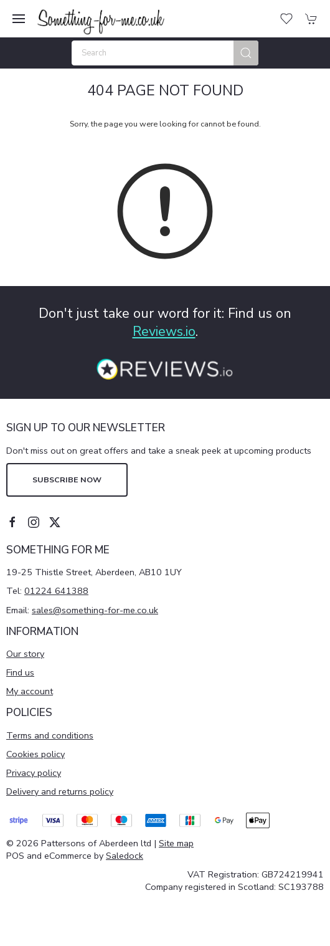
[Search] (165, 53)
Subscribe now (66, 479)
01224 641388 (56, 591)
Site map (176, 843)
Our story (25, 653)
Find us (20, 672)
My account (29, 691)
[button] (18, 18)
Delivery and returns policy (59, 791)
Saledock (124, 855)
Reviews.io (164, 331)
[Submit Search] (245, 53)
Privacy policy (33, 773)
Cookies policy (35, 754)
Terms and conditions (49, 735)
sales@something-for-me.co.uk (95, 610)
